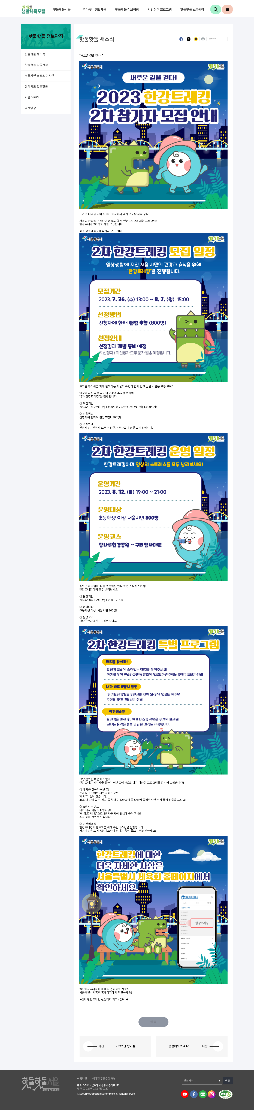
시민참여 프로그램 (160, 10)
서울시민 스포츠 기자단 (39, 76)
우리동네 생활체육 (94, 10)
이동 (227, 1080)
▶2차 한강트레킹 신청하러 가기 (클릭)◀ (103, 999)
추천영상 (30, 108)
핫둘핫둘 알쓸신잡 (36, 65)
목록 (153, 1022)
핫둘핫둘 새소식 (35, 54)
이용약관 (82, 1078)
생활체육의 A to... (180, 1046)
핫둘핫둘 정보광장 (127, 10)
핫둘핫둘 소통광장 (192, 10)
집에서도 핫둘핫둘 (36, 87)
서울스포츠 (32, 97)
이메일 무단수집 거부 (104, 1078)
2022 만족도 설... (127, 1046)
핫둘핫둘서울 (62, 10)
